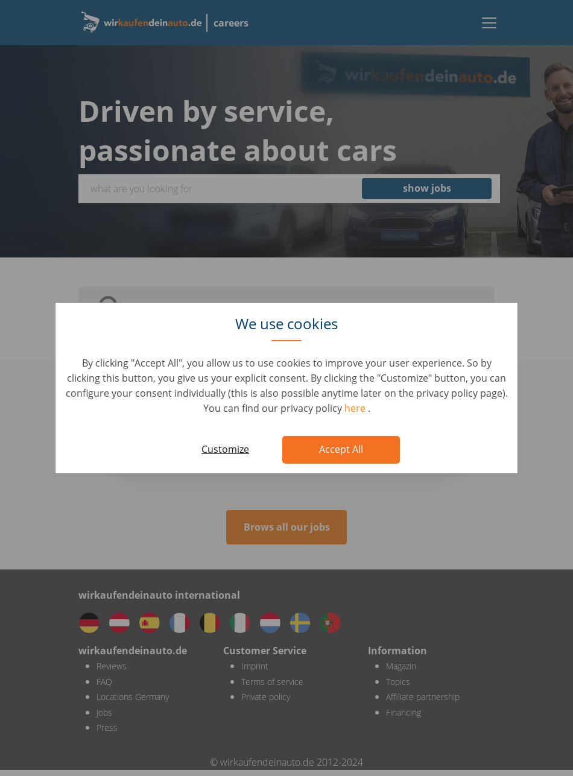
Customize (225, 449)
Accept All (341, 449)
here (356, 408)
